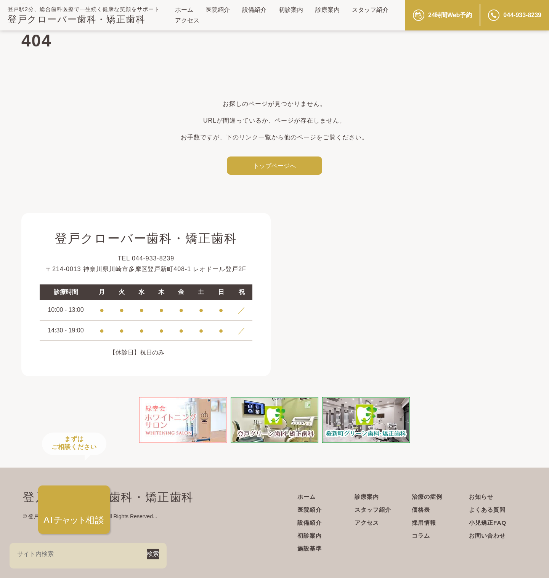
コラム (421, 535)
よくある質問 (488, 509)
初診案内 (291, 9)
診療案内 (327, 9)
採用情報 (425, 522)
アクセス (187, 20)
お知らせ (482, 496)
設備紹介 (254, 9)
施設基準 (310, 548)
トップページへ (274, 165)
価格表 (421, 509)
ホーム (184, 9)
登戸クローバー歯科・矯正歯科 (76, 19)
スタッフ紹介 (370, 9)
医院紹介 (217, 9)
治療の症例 (428, 496)
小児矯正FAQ (489, 522)
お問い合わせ (488, 535)
